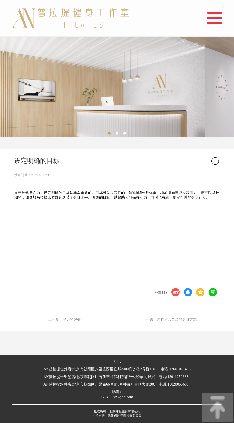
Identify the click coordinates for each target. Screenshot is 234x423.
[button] (109, 133)
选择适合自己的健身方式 (177, 319)
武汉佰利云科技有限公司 (125, 416)
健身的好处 (72, 319)
